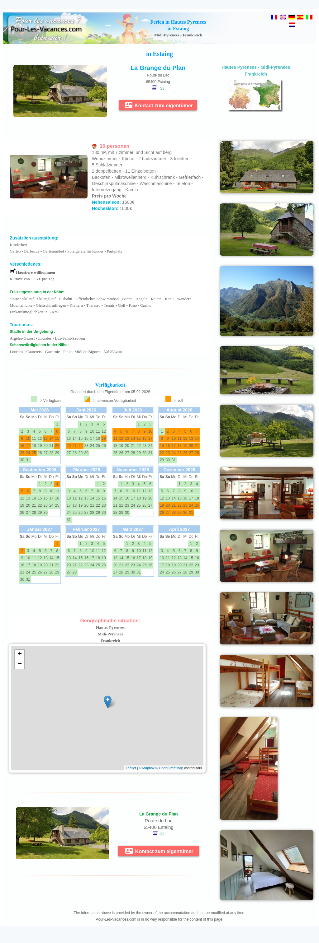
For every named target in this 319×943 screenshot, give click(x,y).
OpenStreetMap (171, 768)
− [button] (20, 664)
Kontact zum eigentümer (159, 105)
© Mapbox (147, 768)
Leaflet (131, 768)
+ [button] (20, 654)
